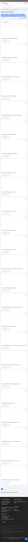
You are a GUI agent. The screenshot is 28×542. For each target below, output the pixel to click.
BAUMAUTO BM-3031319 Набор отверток (10, 38)
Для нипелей (6, 14)
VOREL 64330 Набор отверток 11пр (8, 326)
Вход (15, 508)
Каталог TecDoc (18, 499)
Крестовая (16, 14)
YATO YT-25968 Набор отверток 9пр (9, 249)
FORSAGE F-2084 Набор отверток (8, 403)
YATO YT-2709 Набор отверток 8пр (9, 211)
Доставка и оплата (6, 501)
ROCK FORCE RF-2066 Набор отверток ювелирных (12, 115)
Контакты (4, 514)
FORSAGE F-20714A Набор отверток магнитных (11, 441)
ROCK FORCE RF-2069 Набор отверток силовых (11, 383)
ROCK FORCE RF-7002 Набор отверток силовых (11, 364)
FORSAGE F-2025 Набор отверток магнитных (10, 422)
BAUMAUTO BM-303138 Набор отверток (10, 57)
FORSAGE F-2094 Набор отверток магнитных (10, 460)
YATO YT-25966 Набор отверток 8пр (9, 172)
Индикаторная (11, 14)
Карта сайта (4, 511)
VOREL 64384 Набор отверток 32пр (9, 134)
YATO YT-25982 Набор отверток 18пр (9, 287)
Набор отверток (22, 14)
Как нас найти (4, 504)
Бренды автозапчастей (6, 510)
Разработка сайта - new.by (14, 538)
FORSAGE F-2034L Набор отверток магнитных (11, 479)
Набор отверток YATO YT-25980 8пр (9, 96)
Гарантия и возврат (6, 502)
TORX (2, 14)
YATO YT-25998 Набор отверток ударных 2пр (10, 76)
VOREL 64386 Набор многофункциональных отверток (12, 307)
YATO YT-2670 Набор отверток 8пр (9, 230)
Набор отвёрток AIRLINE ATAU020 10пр (9, 153)
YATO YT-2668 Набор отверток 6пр (9, 191)
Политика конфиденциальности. (21, 537)
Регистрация (16, 510)
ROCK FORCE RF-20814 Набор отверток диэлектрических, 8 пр (14, 345)
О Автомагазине (6, 499)
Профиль (16, 506)
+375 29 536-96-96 (5, 516)
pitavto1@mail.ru (5, 517)
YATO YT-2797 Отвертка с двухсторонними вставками (12, 268)
